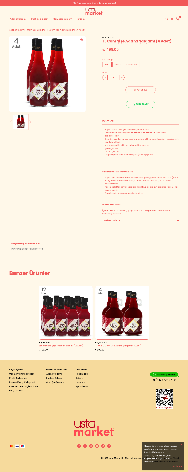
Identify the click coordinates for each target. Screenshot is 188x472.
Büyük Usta (108, 37)
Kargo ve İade (16, 390)
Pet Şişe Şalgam (39, 18)
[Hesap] (172, 19)
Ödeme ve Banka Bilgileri (21, 373)
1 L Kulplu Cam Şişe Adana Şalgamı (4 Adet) (118, 345)
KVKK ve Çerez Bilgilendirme (23, 386)
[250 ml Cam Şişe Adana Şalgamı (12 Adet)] (66, 313)
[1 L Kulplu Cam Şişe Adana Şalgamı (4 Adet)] (122, 313)
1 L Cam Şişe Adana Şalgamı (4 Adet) (66, 29)
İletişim (81, 18)
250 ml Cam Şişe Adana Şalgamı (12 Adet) (61, 345)
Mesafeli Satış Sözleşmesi (22, 382)
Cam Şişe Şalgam (62, 18)
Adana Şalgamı (18, 18)
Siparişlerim (82, 386)
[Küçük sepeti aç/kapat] (177, 19)
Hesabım (80, 382)
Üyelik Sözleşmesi (18, 378)
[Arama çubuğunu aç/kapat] (166, 19)
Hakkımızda (82, 373)
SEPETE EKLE (140, 89)
